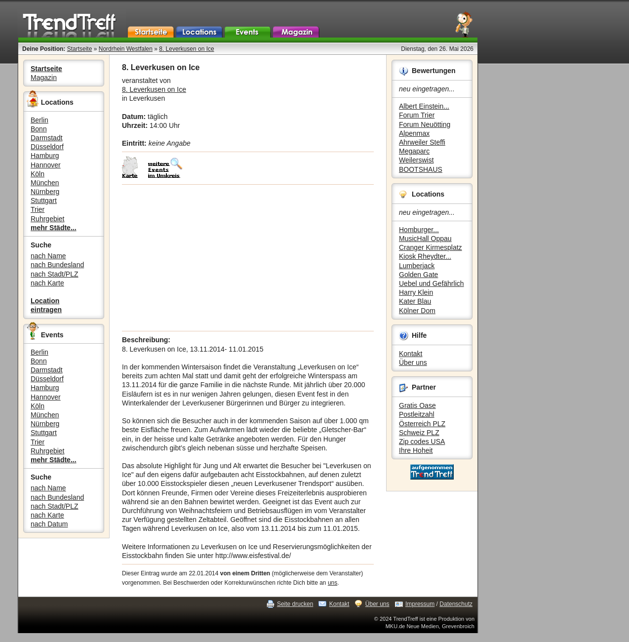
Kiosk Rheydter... (425, 256)
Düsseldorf (47, 147)
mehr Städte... (54, 228)
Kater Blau (415, 301)
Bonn (39, 129)
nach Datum (49, 524)
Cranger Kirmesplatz (430, 247)
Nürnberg (45, 192)
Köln (37, 174)
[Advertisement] (248, 258)
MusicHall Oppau (425, 238)
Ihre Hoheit (415, 450)
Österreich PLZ (422, 424)
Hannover (46, 165)
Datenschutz (455, 604)
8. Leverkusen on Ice (186, 48)
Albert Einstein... (424, 106)
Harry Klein (416, 292)
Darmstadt (47, 138)
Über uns (413, 362)
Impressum (419, 604)
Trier (37, 209)
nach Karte (47, 283)
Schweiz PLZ (419, 433)
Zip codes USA (422, 441)
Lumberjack (416, 266)
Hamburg (45, 156)
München (45, 183)
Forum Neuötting (424, 124)
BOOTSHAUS (420, 169)
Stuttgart (44, 200)
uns (332, 582)
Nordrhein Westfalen (126, 48)
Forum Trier (416, 115)
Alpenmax (414, 133)
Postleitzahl (416, 414)
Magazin (44, 77)
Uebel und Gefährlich (431, 283)
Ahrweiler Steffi (422, 142)
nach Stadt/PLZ (55, 274)
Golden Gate (418, 275)
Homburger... (419, 230)
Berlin (39, 120)
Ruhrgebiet (48, 219)
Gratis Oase (417, 405)
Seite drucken (295, 604)
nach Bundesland (57, 265)
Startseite (79, 48)
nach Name (48, 256)
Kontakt (410, 354)
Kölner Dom (417, 311)
